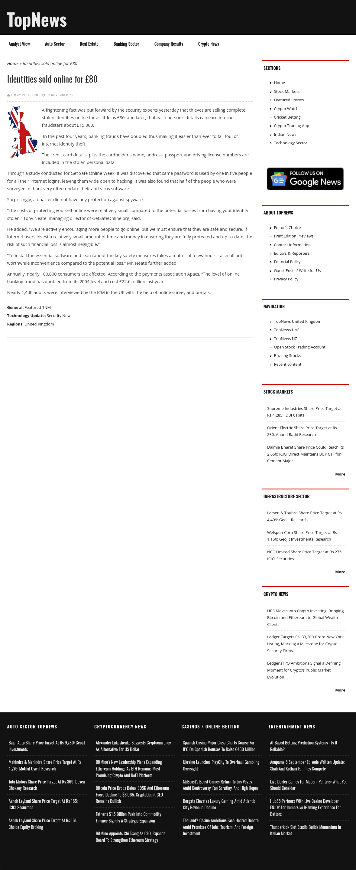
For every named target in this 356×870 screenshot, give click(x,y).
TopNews (37, 19)
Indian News (285, 134)
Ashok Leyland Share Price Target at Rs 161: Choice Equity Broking (43, 823)
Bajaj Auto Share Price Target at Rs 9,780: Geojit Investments (47, 745)
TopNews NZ (285, 338)
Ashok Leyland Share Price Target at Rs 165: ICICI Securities (43, 804)
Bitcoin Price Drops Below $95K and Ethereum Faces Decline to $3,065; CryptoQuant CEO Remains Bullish (132, 794)
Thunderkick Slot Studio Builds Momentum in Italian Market (305, 830)
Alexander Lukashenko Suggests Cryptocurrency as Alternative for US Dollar (133, 745)
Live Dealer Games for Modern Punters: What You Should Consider (309, 784)
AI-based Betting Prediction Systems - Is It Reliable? (303, 745)
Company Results (168, 44)
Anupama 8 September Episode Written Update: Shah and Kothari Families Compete (307, 765)
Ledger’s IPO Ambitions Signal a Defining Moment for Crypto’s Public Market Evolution (304, 669)
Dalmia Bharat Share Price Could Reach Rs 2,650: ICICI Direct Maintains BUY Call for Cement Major (305, 453)
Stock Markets (286, 91)
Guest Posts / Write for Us (297, 270)
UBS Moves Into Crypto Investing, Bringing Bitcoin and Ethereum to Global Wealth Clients (305, 617)
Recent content (287, 364)
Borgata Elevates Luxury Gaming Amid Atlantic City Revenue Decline (219, 804)
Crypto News (208, 44)
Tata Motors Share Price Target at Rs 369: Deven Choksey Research (47, 784)
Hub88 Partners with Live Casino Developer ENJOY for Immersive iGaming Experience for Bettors (305, 807)
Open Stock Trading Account (299, 347)
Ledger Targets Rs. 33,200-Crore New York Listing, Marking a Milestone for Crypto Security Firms (305, 643)
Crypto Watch (286, 108)
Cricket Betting (287, 117)
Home (13, 63)
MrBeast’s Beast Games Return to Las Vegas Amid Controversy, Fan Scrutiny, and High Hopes (220, 784)
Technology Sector (290, 143)
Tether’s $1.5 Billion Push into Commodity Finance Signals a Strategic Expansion (128, 817)
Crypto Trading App (291, 125)
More (340, 474)
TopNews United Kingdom (297, 321)
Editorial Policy (287, 261)
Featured (32, 307)
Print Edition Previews (293, 236)
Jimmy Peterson (24, 94)
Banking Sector (126, 44)
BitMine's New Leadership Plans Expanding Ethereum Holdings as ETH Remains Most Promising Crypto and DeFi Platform (129, 768)
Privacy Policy (286, 279)
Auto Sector (55, 44)
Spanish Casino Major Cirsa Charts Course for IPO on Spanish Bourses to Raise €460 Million (219, 745)
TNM (46, 307)
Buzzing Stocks (287, 355)
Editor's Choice (287, 227)
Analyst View (19, 44)
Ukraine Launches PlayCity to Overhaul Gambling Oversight (221, 765)
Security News (60, 315)
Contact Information (292, 244)
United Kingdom (39, 324)
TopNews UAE (286, 329)
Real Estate (89, 44)
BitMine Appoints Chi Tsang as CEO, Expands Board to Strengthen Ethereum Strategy (130, 836)
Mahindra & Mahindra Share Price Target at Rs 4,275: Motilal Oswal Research (45, 765)
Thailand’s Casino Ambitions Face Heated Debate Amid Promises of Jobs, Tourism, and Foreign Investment (221, 826)
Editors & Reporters (291, 253)
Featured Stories (289, 100)
